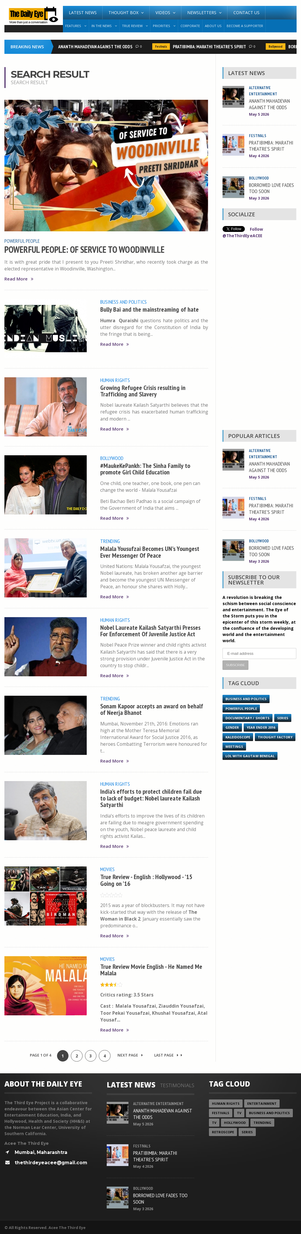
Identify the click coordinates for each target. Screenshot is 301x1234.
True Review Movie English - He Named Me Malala (151, 968)
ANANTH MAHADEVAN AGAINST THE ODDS (96, 46)
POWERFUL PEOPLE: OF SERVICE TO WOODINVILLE (84, 249)
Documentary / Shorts (247, 717)
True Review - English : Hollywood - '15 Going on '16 (146, 878)
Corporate (190, 26)
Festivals (162, 46)
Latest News (83, 12)
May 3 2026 (259, 198)
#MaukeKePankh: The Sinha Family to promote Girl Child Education (145, 468)
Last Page (168, 1053)
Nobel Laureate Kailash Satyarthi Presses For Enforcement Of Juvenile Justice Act (150, 629)
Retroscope (223, 1131)
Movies (107, 868)
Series (282, 717)
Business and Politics (123, 301)
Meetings (276, 746)
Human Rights (115, 379)
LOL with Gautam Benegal (250, 755)
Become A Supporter (245, 26)
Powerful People (21, 240)
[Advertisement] (259, 335)
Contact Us (246, 12)
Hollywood (235, 1121)
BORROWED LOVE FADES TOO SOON (271, 188)
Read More (18, 278)
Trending (110, 540)
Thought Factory (242, 746)
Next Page (130, 1053)
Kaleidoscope (237, 736)
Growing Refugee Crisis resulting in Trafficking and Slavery (142, 390)
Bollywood (277, 46)
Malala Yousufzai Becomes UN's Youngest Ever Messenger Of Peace (150, 551)
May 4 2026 (259, 155)
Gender (232, 727)
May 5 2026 (259, 114)
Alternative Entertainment (158, 1102)
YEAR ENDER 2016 (261, 727)
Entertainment (262, 1102)
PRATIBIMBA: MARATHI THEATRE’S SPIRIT (210, 46)
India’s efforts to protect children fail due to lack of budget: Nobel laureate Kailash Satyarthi (151, 797)
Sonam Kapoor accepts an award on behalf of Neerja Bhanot (151, 708)
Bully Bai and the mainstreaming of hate (149, 309)
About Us (213, 26)
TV (239, 1112)
